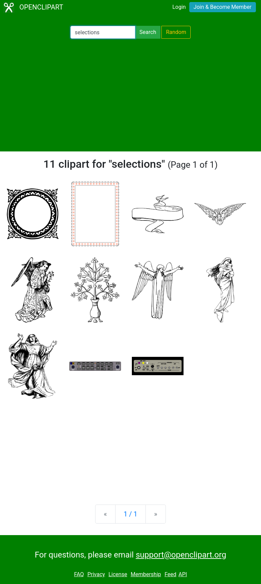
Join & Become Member (222, 7)
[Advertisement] (130, 95)
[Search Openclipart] (102, 32)
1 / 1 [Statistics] (131, 514)
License (117, 574)
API (182, 574)
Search (147, 32)
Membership (145, 574)
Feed (170, 574)
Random (176, 32)
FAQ (79, 574)
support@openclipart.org (181, 555)
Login (179, 7)
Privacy (96, 574)
